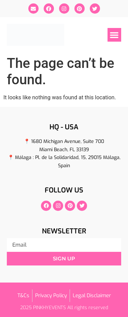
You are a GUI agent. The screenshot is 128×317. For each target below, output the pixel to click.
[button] (115, 35)
